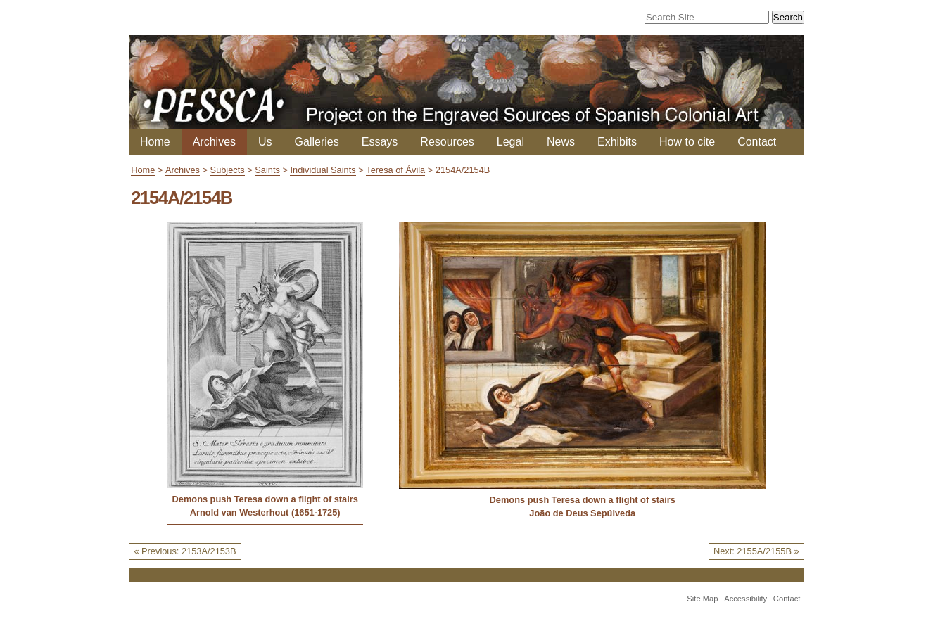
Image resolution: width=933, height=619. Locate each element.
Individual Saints (322, 170)
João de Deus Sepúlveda (582, 513)
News (561, 142)
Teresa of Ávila (395, 170)
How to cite (687, 142)
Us (265, 142)
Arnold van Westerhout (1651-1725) (265, 512)
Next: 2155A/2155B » (756, 551)
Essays (380, 142)
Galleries (317, 142)
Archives (214, 142)
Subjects (227, 170)
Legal (510, 142)
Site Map (702, 598)
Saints (267, 170)
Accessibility (745, 598)
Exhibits (617, 142)
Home (155, 142)
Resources (447, 142)
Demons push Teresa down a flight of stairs (265, 499)
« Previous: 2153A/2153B (185, 551)
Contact (756, 142)
